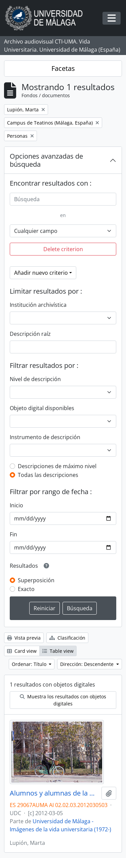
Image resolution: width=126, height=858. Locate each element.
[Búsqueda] (63, 199)
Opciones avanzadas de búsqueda (46, 160)
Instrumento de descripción (45, 437)
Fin (13, 534)
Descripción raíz (30, 334)
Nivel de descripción (35, 379)
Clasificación (67, 638)
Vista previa (24, 638)
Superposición (36, 580)
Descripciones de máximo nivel (57, 466)
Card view (22, 651)
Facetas (63, 68)
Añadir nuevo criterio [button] (41, 272)
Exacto (26, 589)
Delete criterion (63, 249)
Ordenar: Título (30, 664)
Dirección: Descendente (87, 664)
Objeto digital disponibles (42, 408)
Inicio (16, 505)
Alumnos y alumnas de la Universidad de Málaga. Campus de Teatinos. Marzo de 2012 (54, 793)
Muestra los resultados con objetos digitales (63, 700)
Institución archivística (38, 305)
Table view (58, 651)
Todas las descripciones (48, 475)
